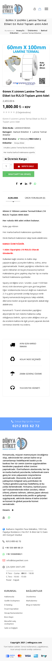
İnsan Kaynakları (11, 609)
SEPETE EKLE (26, 166)
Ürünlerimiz (31, 596)
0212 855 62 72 (25, 425)
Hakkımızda (9, 596)
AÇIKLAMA (13, 198)
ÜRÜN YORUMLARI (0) (35, 198)
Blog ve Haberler (33, 605)
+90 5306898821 (14, 554)
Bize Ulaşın (8, 617)
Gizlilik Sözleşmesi (12, 600)
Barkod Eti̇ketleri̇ (21, 132)
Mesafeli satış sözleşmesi (10, 622)
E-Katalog (8, 605)
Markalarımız (31, 600)
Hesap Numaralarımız (13, 613)
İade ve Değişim (11, 628)
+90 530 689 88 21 (14, 547)
